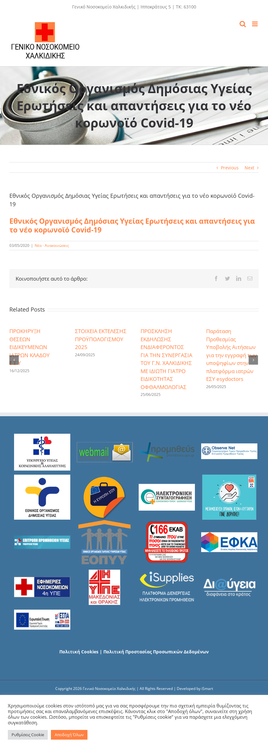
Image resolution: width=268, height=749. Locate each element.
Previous (230, 168)
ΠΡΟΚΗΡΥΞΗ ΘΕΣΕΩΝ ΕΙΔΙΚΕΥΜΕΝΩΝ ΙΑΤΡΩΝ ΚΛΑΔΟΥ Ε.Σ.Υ (29, 347)
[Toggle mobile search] (243, 24)
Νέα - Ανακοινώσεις (52, 245)
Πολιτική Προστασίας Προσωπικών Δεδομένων (156, 652)
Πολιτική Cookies (78, 652)
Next (249, 168)
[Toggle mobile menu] (255, 24)
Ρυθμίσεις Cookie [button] (28, 734)
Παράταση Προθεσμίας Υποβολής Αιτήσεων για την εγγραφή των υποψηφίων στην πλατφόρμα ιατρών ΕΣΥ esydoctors (231, 354)
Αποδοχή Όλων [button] (69, 734)
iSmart (207, 688)
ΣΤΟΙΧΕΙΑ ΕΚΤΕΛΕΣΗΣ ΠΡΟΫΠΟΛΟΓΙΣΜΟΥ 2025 (101, 339)
